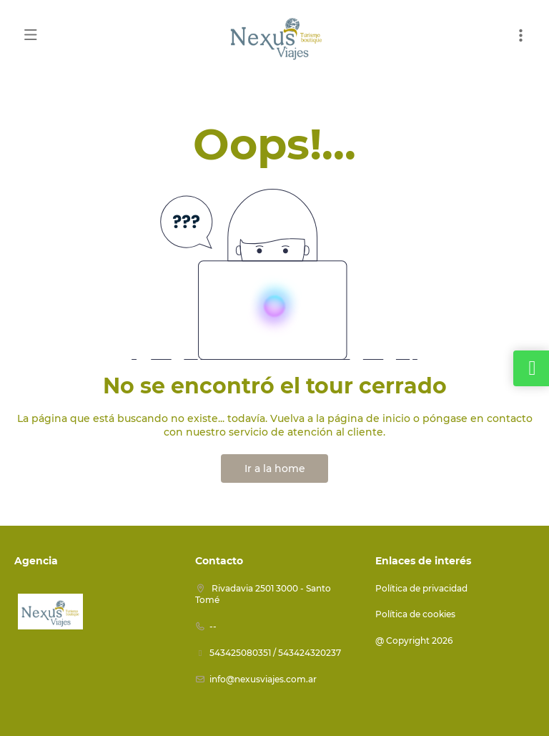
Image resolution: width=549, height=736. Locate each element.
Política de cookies (415, 614)
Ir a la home (274, 468)
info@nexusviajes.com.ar (263, 679)
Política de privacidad (421, 588)
